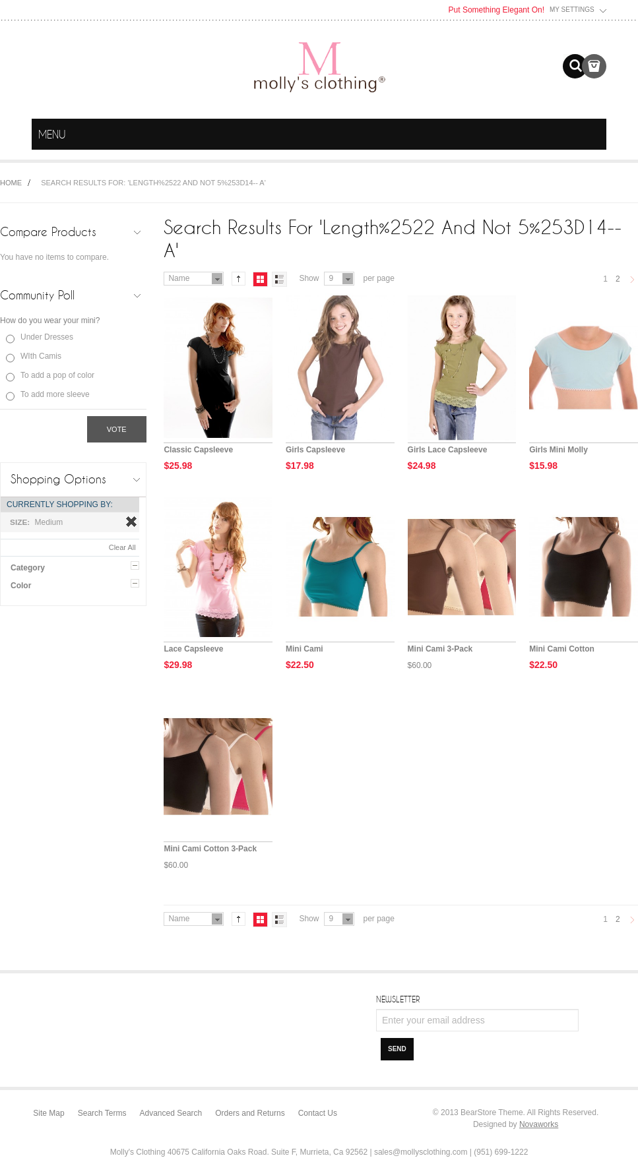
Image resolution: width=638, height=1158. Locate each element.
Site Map (48, 1113)
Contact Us (317, 1113)
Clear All (122, 547)
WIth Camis (40, 356)
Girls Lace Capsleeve (448, 449)
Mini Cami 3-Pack (440, 649)
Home (11, 183)
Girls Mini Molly (558, 449)
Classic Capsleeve (198, 449)
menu (594, 134)
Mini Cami (304, 649)
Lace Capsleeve (193, 649)
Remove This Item (131, 521)
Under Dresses (46, 337)
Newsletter (398, 999)
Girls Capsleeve (315, 449)
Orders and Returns (249, 1113)
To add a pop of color (57, 375)
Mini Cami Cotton (561, 649)
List (279, 279)
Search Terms (102, 1113)
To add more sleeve (55, 394)
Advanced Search (171, 1113)
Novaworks (538, 1124)
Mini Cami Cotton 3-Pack (210, 848)
